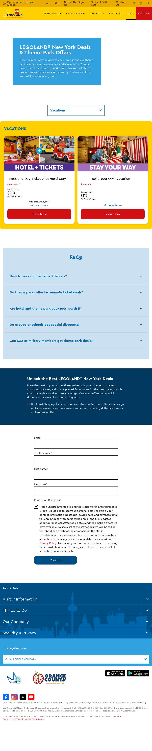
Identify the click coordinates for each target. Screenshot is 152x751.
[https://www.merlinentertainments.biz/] (14, 678)
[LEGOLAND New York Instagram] (14, 697)
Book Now (39, 214)
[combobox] (76, 659)
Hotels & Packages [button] (76, 13)
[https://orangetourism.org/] (49, 678)
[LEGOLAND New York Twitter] (22, 697)
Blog (57, 3)
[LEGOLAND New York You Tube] (31, 697)
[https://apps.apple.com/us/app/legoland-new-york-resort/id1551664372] (115, 673)
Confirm (55, 560)
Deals (15, 588)
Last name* (40, 484)
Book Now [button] (144, 13)
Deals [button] (131, 13)
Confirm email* (43, 453)
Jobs (48, 3)
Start (5, 588)
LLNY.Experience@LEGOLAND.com (28, 719)
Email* (38, 437)
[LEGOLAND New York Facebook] (6, 697)
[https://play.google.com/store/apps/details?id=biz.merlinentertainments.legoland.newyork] (138, 673)
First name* (41, 469)
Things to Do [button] (97, 13)
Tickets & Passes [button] (52, 13)
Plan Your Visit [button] (116, 13)
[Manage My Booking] (134, 3)
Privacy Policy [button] (48, 543)
